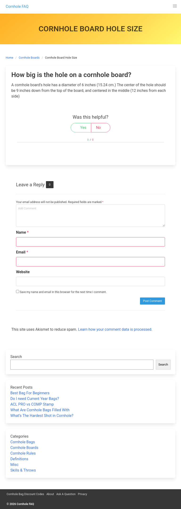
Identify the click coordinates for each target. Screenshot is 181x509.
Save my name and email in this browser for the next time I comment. (61, 292)
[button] (175, 6)
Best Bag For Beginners (29, 393)
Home (9, 57)
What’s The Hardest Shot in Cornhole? (41, 415)
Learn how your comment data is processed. (115, 329)
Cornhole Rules (23, 453)
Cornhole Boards (29, 57)
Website (23, 272)
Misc (14, 464)
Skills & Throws (23, 470)
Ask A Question (66, 494)
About (50, 494)
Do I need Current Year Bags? (34, 398)
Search (16, 356)
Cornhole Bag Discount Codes (25, 494)
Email (22, 252)
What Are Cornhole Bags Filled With (40, 410)
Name (22, 232)
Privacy (82, 494)
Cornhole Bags (22, 442)
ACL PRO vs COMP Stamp (32, 404)
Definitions (19, 459)
